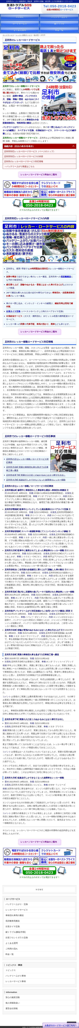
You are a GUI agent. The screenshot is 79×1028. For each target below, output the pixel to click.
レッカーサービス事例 (16, 981)
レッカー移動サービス (24, 35)
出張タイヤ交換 (13, 311)
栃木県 (36, 35)
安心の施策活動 (13, 997)
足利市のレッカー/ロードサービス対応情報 (23, 161)
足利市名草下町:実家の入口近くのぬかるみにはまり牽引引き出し (35, 475)
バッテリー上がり (59, 17)
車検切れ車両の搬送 (15, 915)
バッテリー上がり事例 (16, 976)
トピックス (11, 970)
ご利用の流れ (12, 948)
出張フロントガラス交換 (17, 937)
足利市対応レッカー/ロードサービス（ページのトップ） (29, 151)
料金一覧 (59, 30)
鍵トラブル (59, 23)
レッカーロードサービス (17, 910)
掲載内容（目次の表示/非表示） (19, 146)
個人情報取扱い (13, 1003)
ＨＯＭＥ (20, 17)
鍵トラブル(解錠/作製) (16, 932)
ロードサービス (20, 23)
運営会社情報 (12, 1008)
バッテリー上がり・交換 (17, 904)
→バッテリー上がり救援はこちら (19, 166)
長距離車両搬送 (13, 921)
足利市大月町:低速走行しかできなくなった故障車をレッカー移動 (35, 480)
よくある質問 (20, 30)
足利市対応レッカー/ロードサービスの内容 (23, 156)
